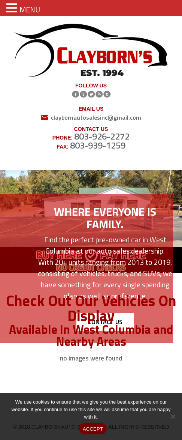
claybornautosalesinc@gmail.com (96, 117)
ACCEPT (93, 429)
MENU (29, 9)
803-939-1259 (97, 145)
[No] (172, 416)
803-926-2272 (102, 136)
